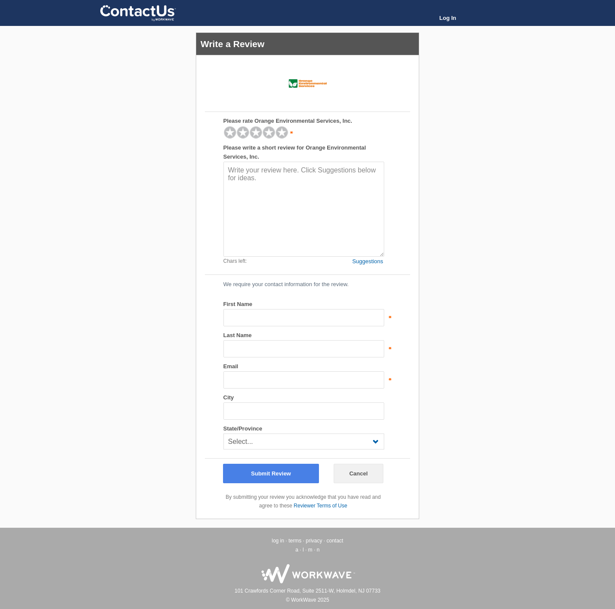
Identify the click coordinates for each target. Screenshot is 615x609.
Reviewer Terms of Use (320, 506)
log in (278, 541)
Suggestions (367, 261)
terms (294, 541)
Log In (448, 18)
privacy (314, 541)
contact (335, 541)
